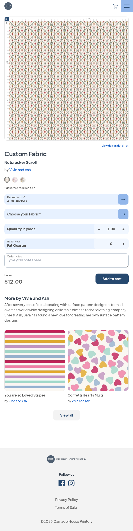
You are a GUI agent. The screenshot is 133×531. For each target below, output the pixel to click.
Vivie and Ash (20, 169)
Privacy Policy (66, 499)
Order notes (14, 256)
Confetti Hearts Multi (85, 395)
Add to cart (112, 278)
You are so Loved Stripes (25, 395)
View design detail (115, 145)
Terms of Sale (66, 507)
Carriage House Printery (72, 521)
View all (66, 415)
